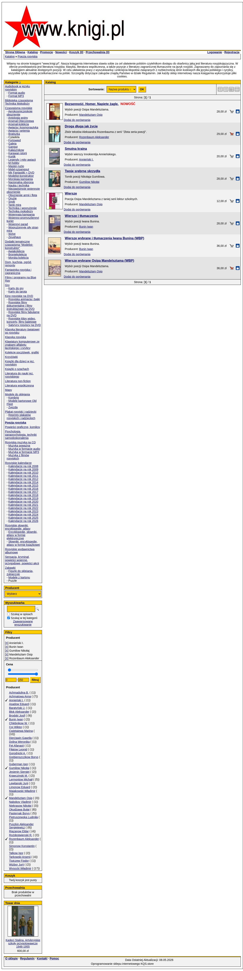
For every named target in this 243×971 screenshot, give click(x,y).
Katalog (32, 52)
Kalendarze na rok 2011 (23, 475)
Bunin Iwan (16, 719)
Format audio (16, 92)
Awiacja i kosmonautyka (23, 127)
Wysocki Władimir (20, 868)
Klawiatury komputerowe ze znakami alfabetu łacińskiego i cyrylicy (22, 345)
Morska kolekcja (18, 257)
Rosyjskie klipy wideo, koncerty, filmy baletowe (21, 320)
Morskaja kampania (20, 179)
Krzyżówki (11, 356)
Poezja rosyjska (27, 56)
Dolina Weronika (19, 741)
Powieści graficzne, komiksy (22, 427)
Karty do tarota (17, 291)
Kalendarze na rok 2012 (23, 479)
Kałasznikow (16, 150)
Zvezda (13, 407)
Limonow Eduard (19, 787)
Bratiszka (14, 133)
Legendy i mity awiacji (22, 159)
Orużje (12, 198)
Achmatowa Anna (20, 696)
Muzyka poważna (19, 445)
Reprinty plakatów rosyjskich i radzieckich (21, 416)
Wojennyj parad (18, 224)
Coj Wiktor (15, 727)
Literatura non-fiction (18, 381)
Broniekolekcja (17, 254)
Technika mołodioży (20, 211)
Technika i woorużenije (22, 208)
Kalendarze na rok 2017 (23, 492)
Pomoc (54, 958)
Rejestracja (231, 52)
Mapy (8, 390)
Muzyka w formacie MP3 (23, 452)
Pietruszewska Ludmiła (23, 817)
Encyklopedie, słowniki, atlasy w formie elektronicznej (22, 535)
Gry (7, 285)
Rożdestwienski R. (20, 835)
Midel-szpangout (18, 169)
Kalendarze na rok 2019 (23, 498)
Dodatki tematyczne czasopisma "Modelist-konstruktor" (19, 245)
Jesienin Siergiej (19, 771)
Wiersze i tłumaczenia (81, 216)
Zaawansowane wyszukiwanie (23, 623)
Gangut (13, 146)
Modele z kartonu (19, 577)
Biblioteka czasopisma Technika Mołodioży (19, 102)
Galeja (12, 143)
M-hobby (13, 163)
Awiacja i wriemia (19, 130)
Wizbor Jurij (16, 864)
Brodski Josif (17, 715)
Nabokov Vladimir (20, 801)
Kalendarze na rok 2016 (23, 488)
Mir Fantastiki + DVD (21, 172)
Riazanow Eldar (19, 831)
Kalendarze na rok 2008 (23, 466)
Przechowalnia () (97, 52)
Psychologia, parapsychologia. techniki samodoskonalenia (21, 435)
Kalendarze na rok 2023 (23, 511)
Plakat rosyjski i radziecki (20, 411)
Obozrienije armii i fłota (22, 195)
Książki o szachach (17, 369)
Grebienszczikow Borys (23, 757)
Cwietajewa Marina (21, 730)
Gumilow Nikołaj (19, 768)
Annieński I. (16, 700)
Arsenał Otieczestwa (21, 121)
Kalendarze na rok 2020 (23, 501)
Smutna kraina (76, 148)
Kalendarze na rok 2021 (23, 504)
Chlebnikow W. (18, 723)
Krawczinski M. (18, 775)
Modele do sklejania (17, 394)
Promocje (46, 52)
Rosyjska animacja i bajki (24, 299)
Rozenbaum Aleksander (24, 839)
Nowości (61, 52)
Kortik (12, 156)
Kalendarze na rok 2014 (23, 482)
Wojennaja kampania (21, 214)
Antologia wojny (18, 117)
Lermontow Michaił (21, 779)
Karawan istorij (17, 153)
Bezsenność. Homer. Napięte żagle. (92, 104)
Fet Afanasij (16, 745)
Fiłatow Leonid (18, 749)
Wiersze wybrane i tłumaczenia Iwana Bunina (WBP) (104, 238)
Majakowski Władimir (22, 791)
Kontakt (42, 958)
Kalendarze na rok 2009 (23, 469)
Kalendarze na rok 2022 (23, 508)
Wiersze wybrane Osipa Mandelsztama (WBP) (99, 260)
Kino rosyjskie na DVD (19, 296)
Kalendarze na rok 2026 (23, 521)
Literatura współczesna (19, 385)
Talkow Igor (16, 853)
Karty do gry (16, 288)
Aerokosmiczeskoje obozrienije (19, 113)
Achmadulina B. (19, 692)
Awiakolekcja (16, 251)
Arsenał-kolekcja (18, 124)
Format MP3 (16, 96)
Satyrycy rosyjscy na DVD (24, 325)
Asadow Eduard (19, 704)
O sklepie (11, 958)
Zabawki (10, 567)
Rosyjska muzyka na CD (20, 442)
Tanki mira (14, 204)
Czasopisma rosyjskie (18, 108)
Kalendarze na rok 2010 (23, 472)
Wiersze (71, 193)
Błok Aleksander (19, 711)
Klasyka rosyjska (15, 337)
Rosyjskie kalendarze (18, 463)
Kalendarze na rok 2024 (23, 514)
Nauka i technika (18, 185)
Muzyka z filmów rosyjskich (18, 457)
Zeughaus (14, 237)
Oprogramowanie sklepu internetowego (115, 963)
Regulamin (27, 958)
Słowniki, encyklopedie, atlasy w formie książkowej (23, 543)
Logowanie (214, 52)
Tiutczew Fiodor (19, 860)
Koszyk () (76, 52)
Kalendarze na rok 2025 (23, 517)
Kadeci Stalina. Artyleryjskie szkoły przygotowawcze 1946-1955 (23, 943)
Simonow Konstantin (22, 846)
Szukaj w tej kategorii (24, 618)
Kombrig (13, 397)
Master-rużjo (16, 166)
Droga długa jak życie (81, 126)
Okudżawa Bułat (19, 809)
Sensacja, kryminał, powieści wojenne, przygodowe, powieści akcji (22, 560)
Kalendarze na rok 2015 (23, 485)
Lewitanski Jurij (18, 783)
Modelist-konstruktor (21, 175)
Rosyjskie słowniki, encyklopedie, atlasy (17, 527)
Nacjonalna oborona (21, 182)
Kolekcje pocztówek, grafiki (22, 352)
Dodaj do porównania (77, 120)
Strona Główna (15, 52)
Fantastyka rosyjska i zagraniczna (18, 271)
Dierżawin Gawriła (20, 738)
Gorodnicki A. (17, 753)
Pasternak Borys (19, 813)
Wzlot (11, 233)
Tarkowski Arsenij (20, 856)
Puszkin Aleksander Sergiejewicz (21, 826)
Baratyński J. (17, 707)
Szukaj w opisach (22, 614)
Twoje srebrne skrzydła (82, 171)
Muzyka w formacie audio (24, 448)
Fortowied (14, 140)
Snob (11, 201)
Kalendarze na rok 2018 (23, 495)
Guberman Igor (18, 764)
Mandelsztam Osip (20, 798)
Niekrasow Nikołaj (20, 805)
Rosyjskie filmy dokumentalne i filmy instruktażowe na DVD (21, 305)
